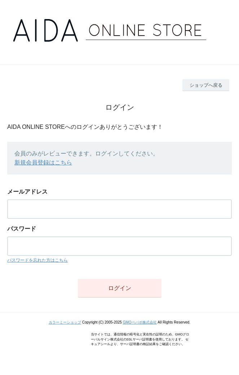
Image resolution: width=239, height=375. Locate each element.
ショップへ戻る (206, 85)
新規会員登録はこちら (43, 162)
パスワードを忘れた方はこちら (37, 260)
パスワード (21, 229)
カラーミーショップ (65, 322)
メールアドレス (27, 192)
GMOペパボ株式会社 (140, 322)
